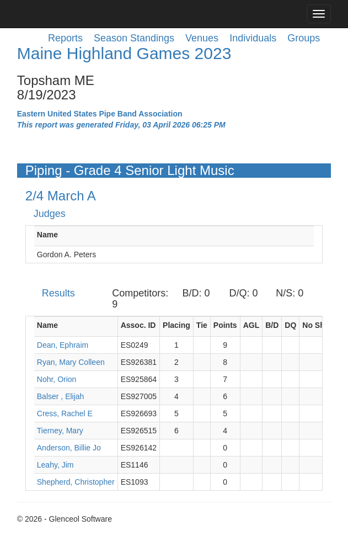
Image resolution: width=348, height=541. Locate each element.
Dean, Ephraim (62, 345)
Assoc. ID (138, 325)
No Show (318, 325)
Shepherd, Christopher (76, 482)
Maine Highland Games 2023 (124, 53)
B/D (272, 325)
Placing (176, 325)
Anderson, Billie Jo (69, 447)
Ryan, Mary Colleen (71, 362)
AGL (251, 325)
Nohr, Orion (57, 379)
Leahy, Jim (55, 464)
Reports (65, 38)
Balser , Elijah (60, 396)
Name (47, 234)
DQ (290, 325)
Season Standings (134, 38)
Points (225, 325)
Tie (201, 325)
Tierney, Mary (60, 430)
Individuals (252, 38)
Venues (201, 38)
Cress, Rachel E (65, 413)
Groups (303, 38)
